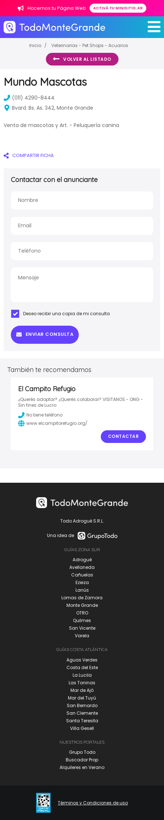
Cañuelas (82, 575)
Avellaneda (82, 567)
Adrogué (82, 560)
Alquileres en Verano (82, 767)
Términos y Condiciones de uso (93, 803)
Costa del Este (82, 667)
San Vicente (82, 628)
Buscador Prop (82, 760)
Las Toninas (82, 683)
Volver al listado (82, 59)
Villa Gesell (82, 728)
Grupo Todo (82, 752)
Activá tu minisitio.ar (118, 8)
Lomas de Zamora (82, 598)
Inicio (35, 45)
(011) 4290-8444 (29, 97)
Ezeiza (82, 582)
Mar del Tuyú (82, 698)
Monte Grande (82, 605)
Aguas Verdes (82, 660)
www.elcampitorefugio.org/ (52, 423)
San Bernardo (82, 705)
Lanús (82, 590)
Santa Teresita (82, 721)
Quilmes (82, 620)
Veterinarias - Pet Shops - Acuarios (89, 45)
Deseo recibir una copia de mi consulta (60, 313)
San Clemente (82, 713)
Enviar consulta (44, 334)
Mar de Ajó (82, 690)
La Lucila (82, 675)
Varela (82, 636)
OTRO (82, 613)
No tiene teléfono (40, 415)
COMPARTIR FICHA (29, 155)
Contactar (123, 436)
